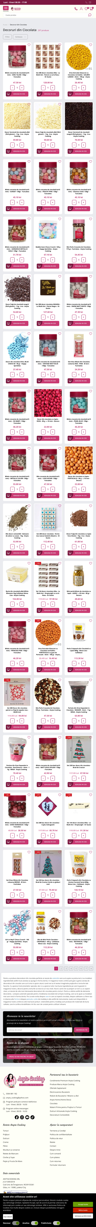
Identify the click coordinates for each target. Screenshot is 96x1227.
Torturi (6, 1131)
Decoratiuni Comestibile (59, 1115)
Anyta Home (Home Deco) (60, 1100)
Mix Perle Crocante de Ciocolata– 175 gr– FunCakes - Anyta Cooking (78, 248)
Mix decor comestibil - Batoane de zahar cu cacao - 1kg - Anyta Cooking (17, 536)
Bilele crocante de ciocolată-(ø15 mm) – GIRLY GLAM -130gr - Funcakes (17, 75)
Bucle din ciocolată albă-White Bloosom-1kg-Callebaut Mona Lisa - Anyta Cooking (17, 593)
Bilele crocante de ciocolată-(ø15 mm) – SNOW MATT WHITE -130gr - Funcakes (79, 306)
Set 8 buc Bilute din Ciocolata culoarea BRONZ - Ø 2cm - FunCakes (17, 882)
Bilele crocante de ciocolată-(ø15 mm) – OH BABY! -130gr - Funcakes (17, 421)
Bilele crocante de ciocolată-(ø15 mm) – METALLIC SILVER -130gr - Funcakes (17, 478)
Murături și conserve (11, 1150)
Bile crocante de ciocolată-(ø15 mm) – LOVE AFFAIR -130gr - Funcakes (48, 478)
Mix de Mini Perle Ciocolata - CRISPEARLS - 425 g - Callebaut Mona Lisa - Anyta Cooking (48, 942)
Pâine (5, 1146)
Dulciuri (6, 1138)
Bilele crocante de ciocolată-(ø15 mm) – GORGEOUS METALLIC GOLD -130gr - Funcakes (17, 249)
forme (16, 999)
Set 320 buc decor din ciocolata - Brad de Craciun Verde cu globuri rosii (48, 882)
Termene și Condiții (58, 1131)
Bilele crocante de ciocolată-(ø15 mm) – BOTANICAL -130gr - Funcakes (79, 942)
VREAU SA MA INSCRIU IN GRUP (21, 1056)
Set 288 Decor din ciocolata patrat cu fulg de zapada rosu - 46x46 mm (17, 710)
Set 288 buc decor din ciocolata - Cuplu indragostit (48, 824)
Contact (53, 1146)
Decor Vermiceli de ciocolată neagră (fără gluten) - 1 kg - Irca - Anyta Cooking (79, 134)
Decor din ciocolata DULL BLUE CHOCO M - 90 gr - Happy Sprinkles (17, 364)
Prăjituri (6, 1134)
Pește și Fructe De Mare (12, 1161)
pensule (29, 999)
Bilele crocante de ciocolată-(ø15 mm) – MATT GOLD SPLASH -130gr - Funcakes (48, 767)
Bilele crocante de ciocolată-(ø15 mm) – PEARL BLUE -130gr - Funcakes (79, 421)
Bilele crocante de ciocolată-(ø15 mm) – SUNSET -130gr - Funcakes (17, 190)
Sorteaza (20, 37)
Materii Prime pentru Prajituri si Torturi (66, 1107)
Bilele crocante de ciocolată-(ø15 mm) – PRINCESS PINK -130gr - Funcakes (17, 650)
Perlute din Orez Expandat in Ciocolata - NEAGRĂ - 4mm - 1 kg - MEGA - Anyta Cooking (78, 710)
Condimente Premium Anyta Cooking (65, 1080)
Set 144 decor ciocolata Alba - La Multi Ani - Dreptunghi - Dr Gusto (79, 824)
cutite (36, 999)
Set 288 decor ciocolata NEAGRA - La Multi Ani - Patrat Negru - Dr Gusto (48, 306)
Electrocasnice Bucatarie (60, 1092)
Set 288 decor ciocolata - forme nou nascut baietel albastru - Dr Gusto (48, 536)
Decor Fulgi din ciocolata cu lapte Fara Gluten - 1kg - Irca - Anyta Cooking (78, 536)
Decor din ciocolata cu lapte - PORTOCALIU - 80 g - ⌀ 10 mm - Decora (79, 478)
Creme (5, 1142)
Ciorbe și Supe (9, 1157)
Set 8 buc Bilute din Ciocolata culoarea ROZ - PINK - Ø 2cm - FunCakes (79, 364)
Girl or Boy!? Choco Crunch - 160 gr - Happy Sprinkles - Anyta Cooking (17, 942)
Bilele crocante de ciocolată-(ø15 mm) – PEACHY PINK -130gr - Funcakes (48, 191)
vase (47, 996)
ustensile (55, 978)
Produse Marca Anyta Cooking (62, 1084)
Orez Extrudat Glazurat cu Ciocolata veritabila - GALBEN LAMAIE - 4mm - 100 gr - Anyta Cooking (79, 76)
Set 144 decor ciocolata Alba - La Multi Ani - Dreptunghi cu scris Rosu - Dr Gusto (48, 593)
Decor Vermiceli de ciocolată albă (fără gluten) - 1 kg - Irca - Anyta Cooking (17, 134)
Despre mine (55, 1150)
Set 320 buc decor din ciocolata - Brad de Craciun (79, 766)
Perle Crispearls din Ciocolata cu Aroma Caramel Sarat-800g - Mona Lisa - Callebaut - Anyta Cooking (79, 883)
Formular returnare (58, 1165)
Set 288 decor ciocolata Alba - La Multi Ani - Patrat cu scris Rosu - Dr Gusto (48, 75)
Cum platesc (55, 1157)
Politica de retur (56, 1138)
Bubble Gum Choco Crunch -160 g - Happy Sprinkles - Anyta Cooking (48, 249)
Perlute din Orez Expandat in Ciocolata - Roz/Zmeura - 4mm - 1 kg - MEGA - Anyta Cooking (17, 767)
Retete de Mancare (10, 1153)
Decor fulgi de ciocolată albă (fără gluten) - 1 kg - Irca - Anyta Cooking (48, 134)
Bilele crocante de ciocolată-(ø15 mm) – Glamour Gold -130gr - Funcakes (79, 191)
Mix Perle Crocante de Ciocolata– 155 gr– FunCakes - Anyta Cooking (48, 709)
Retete (52, 1142)
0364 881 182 (10, 1094)
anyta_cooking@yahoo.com (15, 1098)
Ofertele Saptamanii (58, 1088)
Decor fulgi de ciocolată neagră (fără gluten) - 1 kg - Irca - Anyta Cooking (17, 306)
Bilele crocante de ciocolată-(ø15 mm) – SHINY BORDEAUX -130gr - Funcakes (17, 825)
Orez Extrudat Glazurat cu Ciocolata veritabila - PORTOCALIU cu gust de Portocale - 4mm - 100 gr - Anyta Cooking (48, 651)
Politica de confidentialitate (61, 1134)
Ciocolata (53, 1103)
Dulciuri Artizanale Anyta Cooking (63, 1111)
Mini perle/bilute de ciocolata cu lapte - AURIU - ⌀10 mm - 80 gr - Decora (79, 593)
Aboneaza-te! (81, 1030)
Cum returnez (55, 1161)
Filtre (7, 37)
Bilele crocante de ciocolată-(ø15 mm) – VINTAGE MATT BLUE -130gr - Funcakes (48, 364)
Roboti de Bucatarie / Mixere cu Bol (64, 1096)
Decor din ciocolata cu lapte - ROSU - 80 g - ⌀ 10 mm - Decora (48, 420)
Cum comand (55, 1153)
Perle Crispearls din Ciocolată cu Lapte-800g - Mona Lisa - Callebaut (79, 650)
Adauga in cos (16, 94)
